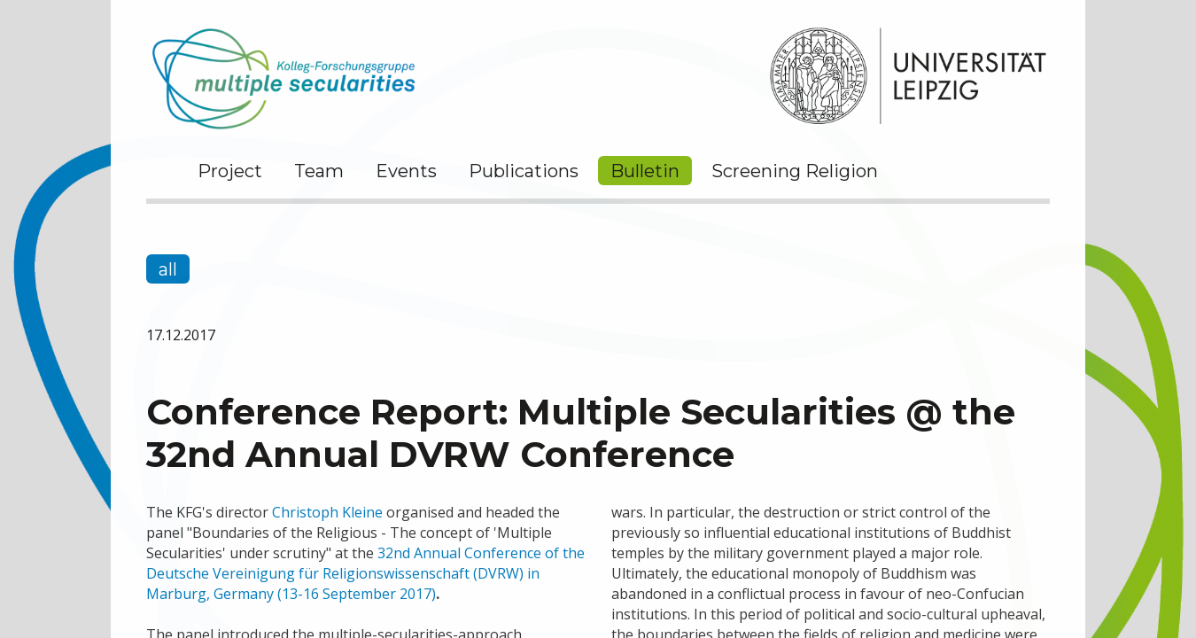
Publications (524, 171)
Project (230, 171)
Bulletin (645, 171)
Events (406, 171)
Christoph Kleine (327, 512)
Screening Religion (794, 171)
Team (319, 171)
